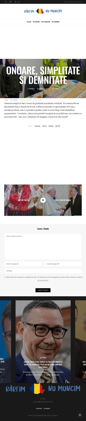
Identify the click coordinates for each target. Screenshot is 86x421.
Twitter (44, 126)
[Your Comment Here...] (43, 246)
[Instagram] (18, 2)
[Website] (43, 270)
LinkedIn (51, 126)
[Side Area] (80, 415)
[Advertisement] (43, 42)
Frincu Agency (52, 415)
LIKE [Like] (56, 126)
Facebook (37, 126)
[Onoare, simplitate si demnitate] (43, 200)
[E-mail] (63, 264)
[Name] (23, 264)
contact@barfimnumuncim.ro (74, 2)
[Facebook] (15, 2)
